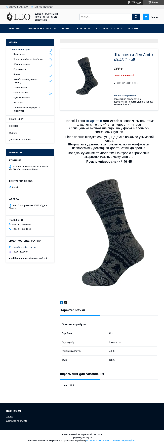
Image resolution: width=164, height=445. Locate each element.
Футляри (18, 102)
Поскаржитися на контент (98, 440)
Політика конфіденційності (124, 440)
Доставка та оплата (109, 28)
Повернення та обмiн (23, 37)
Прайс (9, 416)
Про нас (66, 28)
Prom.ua (98, 434)
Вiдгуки (133, 28)
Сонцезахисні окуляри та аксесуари (27, 109)
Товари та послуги (38, 28)
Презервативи (21, 92)
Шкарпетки (19, 54)
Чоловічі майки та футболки (28, 59)
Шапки (17, 74)
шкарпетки (94, 121)
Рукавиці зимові (22, 97)
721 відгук (136, 2)
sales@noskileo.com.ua (24, 247)
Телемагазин (20, 87)
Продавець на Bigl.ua (82, 437)
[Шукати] (136, 17)
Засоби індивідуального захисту (26, 81)
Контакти (83, 28)
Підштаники (20, 69)
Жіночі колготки (22, 64)
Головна (14, 28)
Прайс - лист (16, 119)
